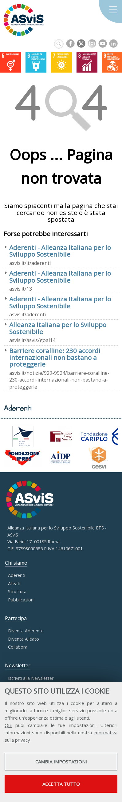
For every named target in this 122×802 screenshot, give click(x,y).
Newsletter (17, 665)
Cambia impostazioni (61, 762)
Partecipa (16, 618)
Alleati (14, 583)
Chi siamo (16, 562)
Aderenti (16, 575)
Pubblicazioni (21, 600)
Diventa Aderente (26, 631)
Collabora (17, 647)
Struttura (17, 591)
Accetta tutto (61, 784)
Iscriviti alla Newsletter (30, 678)
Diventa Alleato (23, 639)
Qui (8, 725)
